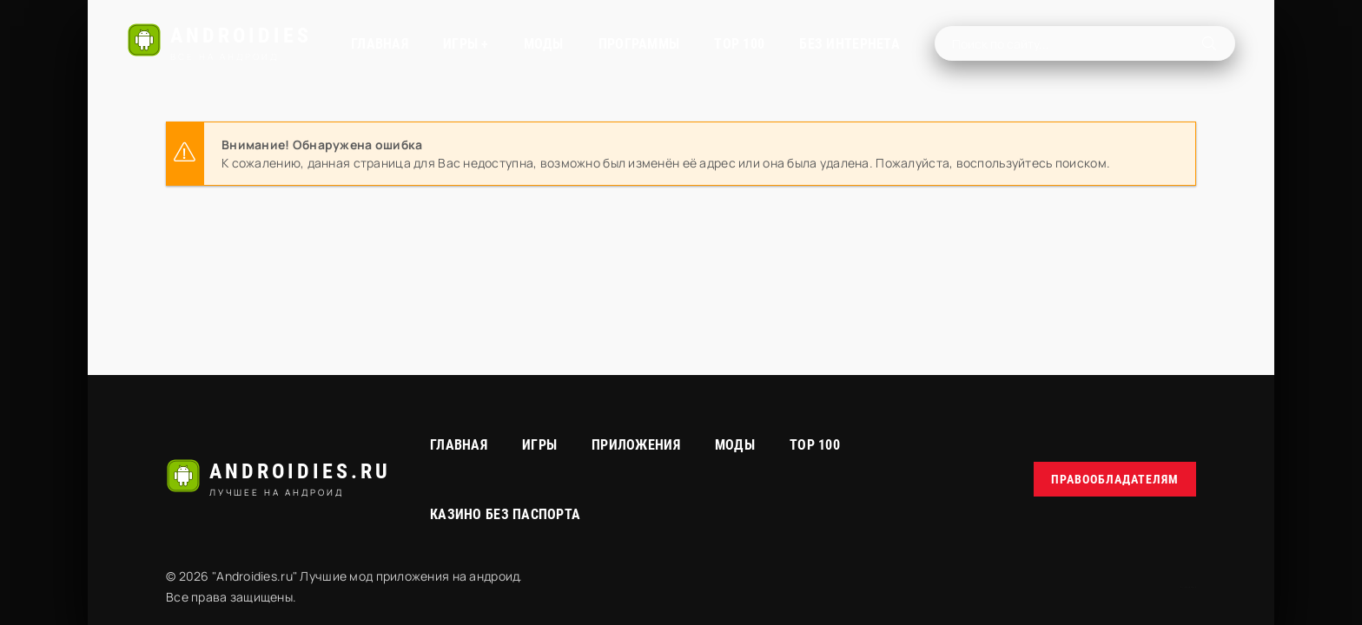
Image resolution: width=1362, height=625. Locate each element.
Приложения (636, 445)
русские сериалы (1188, 587)
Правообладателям (1115, 479)
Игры (539, 445)
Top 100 (815, 445)
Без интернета (849, 44)
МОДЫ (544, 44)
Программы (639, 44)
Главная (379, 44)
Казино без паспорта (505, 514)
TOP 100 (739, 44)
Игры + (466, 44)
